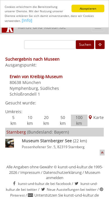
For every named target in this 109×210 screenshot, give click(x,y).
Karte (96, 117)
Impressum (30, 172)
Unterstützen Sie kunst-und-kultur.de (66, 195)
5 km (13, 120)
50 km (63, 120)
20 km (46, 120)
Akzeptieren (88, 8)
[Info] (27, 20)
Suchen (85, 44)
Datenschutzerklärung (62, 172)
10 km (30, 120)
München (31, 82)
